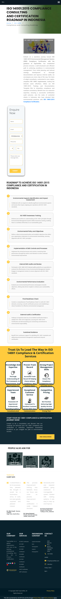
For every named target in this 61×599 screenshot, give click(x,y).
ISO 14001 (17, 23)
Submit (15, 171)
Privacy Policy (50, 591)
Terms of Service (48, 598)
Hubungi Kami (35, 551)
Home (9, 23)
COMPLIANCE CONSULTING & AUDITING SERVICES (15, 465)
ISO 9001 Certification (24, 541)
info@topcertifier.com (53, 561)
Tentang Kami (35, 546)
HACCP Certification (23, 569)
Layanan (34, 549)
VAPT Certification (23, 572)
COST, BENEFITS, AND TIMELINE (47, 468)
